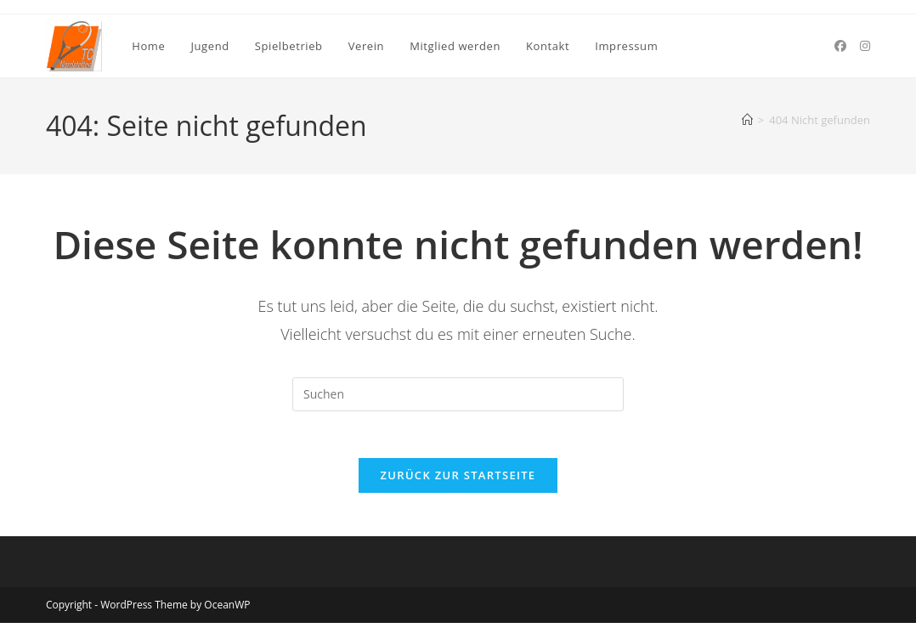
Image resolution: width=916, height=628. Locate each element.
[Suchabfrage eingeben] (458, 394)
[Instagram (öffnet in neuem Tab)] (865, 46)
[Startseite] (747, 119)
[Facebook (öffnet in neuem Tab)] (840, 46)
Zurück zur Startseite (458, 480)
